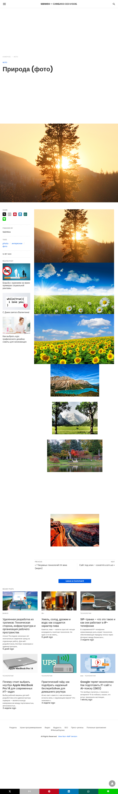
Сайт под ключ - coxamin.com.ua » (97, 565)
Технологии (85, 613)
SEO (82, 676)
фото (5, 246)
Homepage (7, 57)
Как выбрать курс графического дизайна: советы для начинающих (15, 339)
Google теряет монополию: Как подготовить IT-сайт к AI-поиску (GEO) (97, 685)
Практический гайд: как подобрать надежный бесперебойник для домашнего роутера (55, 686)
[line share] (4, 219)
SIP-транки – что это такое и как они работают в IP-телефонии (97, 622)
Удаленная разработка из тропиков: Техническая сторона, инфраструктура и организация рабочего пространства (19, 625)
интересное (17, 243)
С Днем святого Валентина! (16, 312)
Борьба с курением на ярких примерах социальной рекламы (16, 285)
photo (5, 243)
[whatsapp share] (25, 214)
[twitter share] (4, 214)
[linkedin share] (20, 214)
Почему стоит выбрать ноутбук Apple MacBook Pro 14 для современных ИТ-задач (18, 686)
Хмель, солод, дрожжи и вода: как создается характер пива (56, 622)
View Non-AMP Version (67, 736)
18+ (42, 613)
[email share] (9, 214)
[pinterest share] (15, 214)
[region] (59, 30)
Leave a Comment (75, 581)
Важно (6, 613)
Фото (16, 57)
